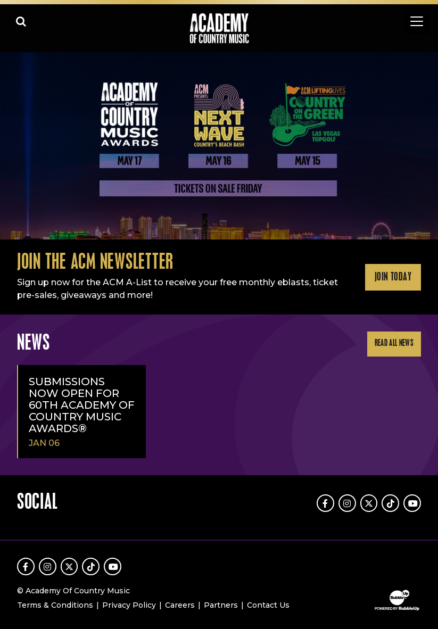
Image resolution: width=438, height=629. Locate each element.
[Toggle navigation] (416, 21)
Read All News (394, 343)
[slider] (219, 146)
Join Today (393, 277)
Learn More (11, 71)
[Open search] (21, 21)
